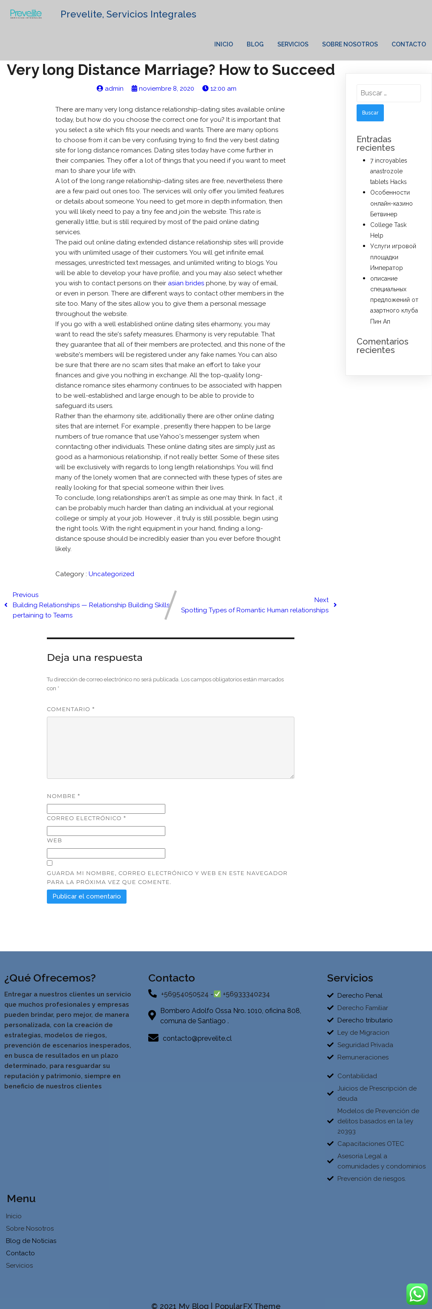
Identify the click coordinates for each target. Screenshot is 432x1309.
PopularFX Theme (248, 1295)
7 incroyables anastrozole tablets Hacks (388, 175)
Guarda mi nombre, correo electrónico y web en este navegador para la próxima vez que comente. (167, 882)
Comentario (71, 713)
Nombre (63, 800)
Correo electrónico (86, 822)
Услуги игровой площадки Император (393, 261)
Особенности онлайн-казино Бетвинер (391, 208)
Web (54, 844)
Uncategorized (111, 578)
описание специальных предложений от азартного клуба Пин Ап (394, 304)
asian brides (186, 287)
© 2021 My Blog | (183, 1295)
